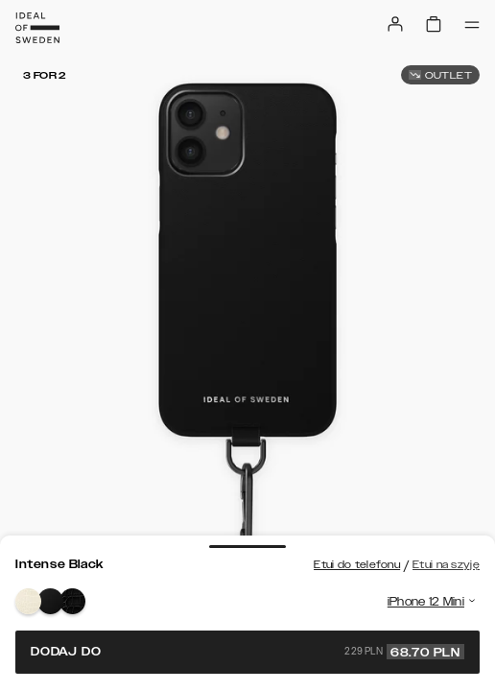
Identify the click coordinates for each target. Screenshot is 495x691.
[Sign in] (395, 24)
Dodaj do (247, 651)
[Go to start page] (37, 27)
